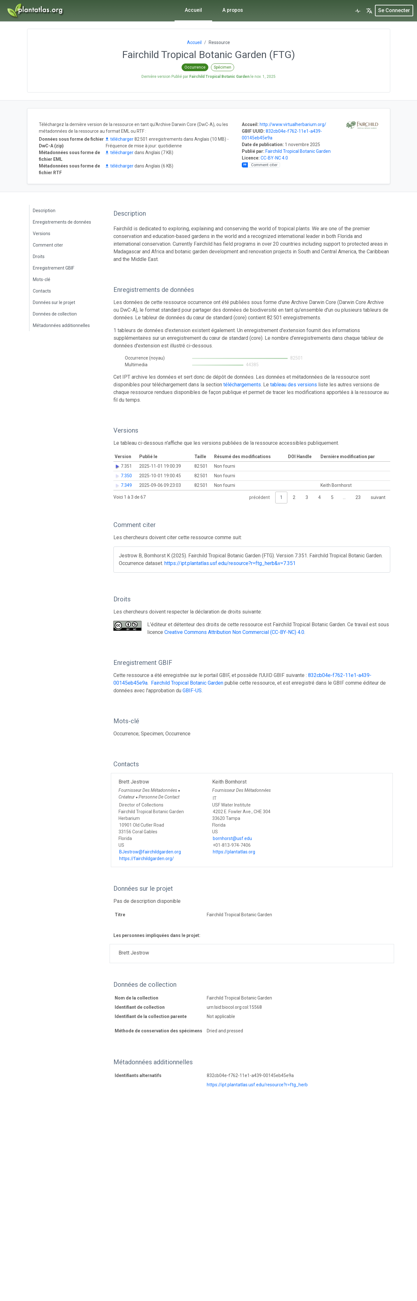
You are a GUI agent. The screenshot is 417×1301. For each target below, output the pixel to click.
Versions (41, 233)
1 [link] (281, 497)
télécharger (119, 139)
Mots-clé (41, 279)
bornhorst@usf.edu (232, 838)
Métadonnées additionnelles (61, 325)
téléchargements (242, 385)
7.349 (126, 485)
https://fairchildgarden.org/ (146, 858)
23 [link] (358, 497)
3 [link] (307, 497)
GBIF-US (192, 691)
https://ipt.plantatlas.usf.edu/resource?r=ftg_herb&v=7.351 (230, 563)
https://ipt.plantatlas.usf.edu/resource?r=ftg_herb (257, 1084)
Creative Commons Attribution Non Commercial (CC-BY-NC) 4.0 (234, 632)
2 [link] (294, 497)
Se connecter (394, 11)
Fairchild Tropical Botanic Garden (298, 151)
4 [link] (319, 497)
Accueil (193, 10)
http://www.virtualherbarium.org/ (293, 124)
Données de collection (55, 313)
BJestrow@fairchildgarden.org (150, 851)
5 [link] (332, 497)
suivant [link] (378, 497)
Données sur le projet (54, 302)
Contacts (42, 291)
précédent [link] (259, 497)
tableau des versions (293, 385)
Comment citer (48, 245)
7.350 (126, 475)
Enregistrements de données (62, 222)
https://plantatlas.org (234, 851)
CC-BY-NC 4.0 (274, 157)
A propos (232, 10)
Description (44, 210)
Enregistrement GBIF (53, 268)
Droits (39, 256)
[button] (369, 10)
